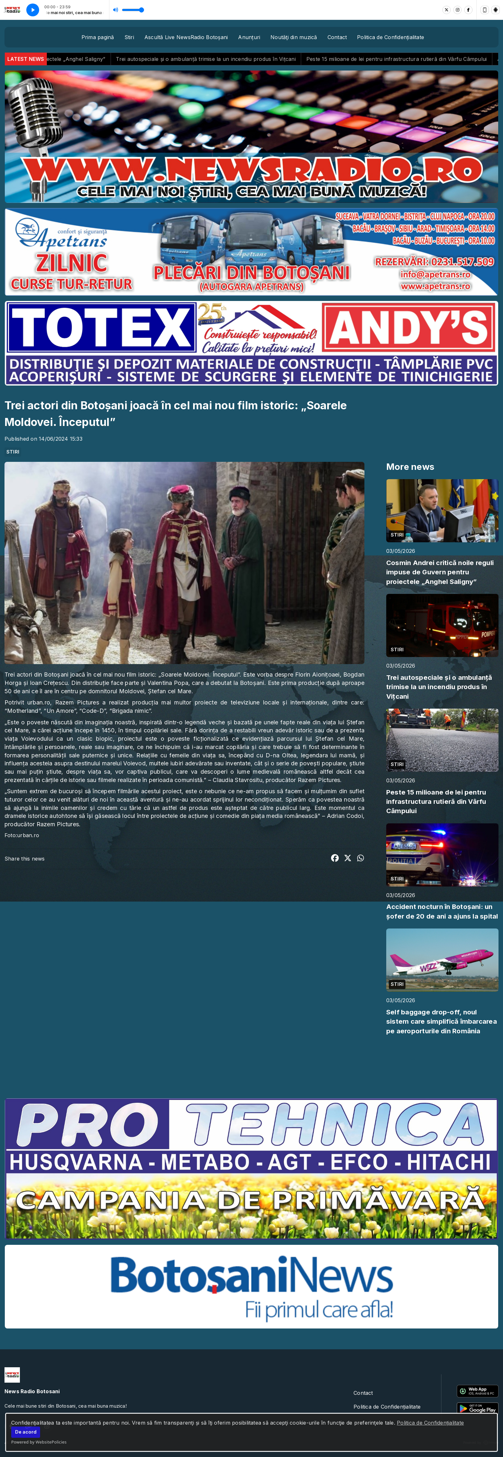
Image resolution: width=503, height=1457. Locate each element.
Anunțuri (249, 37)
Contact (337, 37)
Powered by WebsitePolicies (39, 1442)
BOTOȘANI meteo (251, 1069)
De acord (26, 1432)
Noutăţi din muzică (293, 37)
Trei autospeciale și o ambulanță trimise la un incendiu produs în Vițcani (227, 59)
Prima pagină (97, 37)
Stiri (129, 37)
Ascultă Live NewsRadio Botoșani (186, 37)
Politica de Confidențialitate (430, 1423)
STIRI (12, 452)
